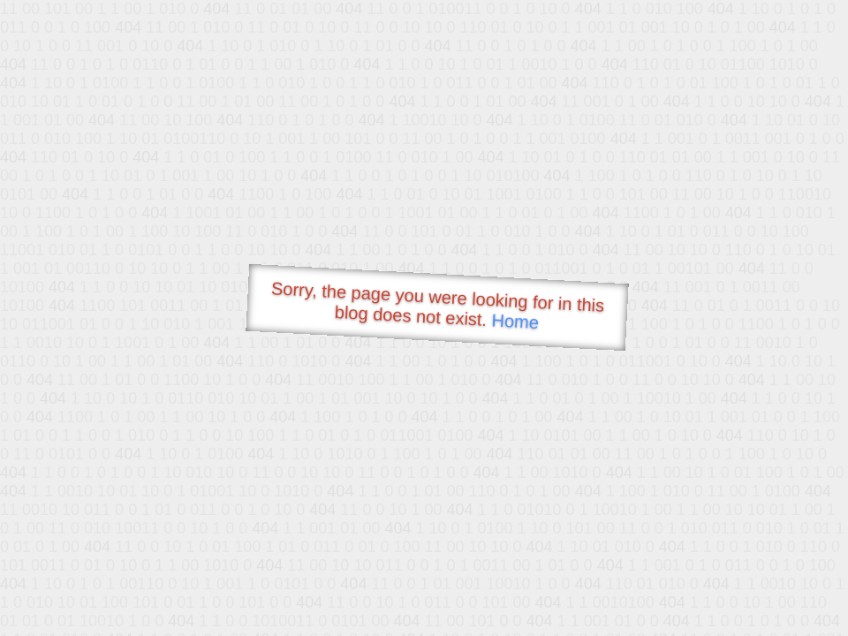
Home (515, 321)
